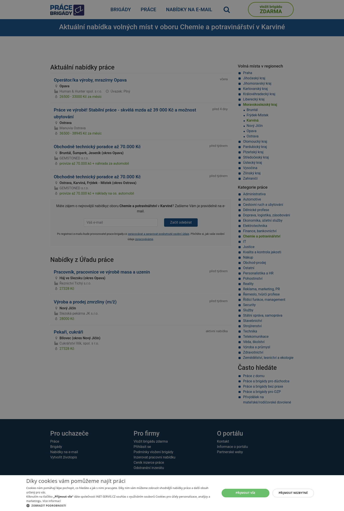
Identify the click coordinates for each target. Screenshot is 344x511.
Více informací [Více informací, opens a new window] (52, 501)
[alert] (172, 255)
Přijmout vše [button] (245, 493)
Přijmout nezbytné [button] (293, 493)
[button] (120, 505)
